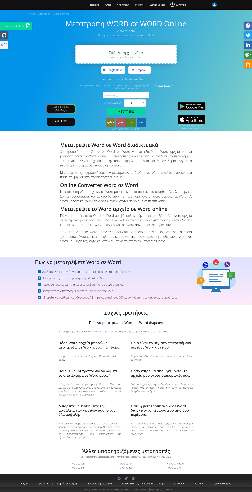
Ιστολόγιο (179, 483)
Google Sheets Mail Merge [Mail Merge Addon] (61, 108)
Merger (149, 79)
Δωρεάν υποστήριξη (67, 483)
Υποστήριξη (123, 5)
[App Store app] (192, 119)
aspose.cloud (147, 35)
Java (120, 122)
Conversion (44, 13)
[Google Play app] (192, 106)
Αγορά (108, 5)
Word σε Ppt (126, 463)
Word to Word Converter (101, 331)
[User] (208, 4)
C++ (141, 122)
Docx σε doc (126, 467)
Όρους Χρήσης (164, 85)
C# (131, 122)
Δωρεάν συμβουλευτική (100, 483)
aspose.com (118, 35)
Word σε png (174, 467)
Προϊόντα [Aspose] (94, 5)
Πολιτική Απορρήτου (126, 88)
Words (31, 13)
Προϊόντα (43, 483)
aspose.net (131, 35)
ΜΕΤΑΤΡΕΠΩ (126, 111)
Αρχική (24, 483)
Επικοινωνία (167, 490)
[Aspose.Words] (56, 5)
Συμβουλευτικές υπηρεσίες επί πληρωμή (143, 483)
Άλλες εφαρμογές (14, 26)
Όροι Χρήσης (155, 490)
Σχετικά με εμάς (157, 5)
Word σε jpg (78, 467)
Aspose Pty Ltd (87, 490)
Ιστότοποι (139, 5)
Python (111, 122)
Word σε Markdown (174, 463)
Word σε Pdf (78, 463)
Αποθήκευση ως (112, 102)
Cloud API (61, 121)
